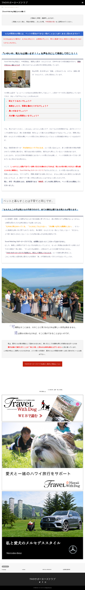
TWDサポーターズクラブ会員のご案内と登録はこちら (42, 364)
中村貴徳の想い (50, 22)
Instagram (45, 582)
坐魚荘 (40, 182)
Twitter (39, 582)
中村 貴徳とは (42, 391)
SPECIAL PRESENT (47, 569)
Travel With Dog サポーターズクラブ (32, 170)
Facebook (42, 582)
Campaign (4, 569)
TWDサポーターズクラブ (42, 579)
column (23, 569)
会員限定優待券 (66, 569)
